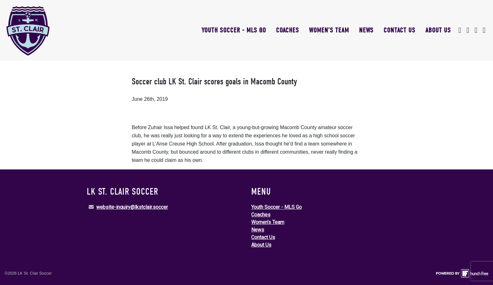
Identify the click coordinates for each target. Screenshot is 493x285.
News (366, 30)
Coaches (287, 30)
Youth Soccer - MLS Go (234, 30)
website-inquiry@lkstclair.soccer (132, 207)
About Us (438, 30)
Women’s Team (329, 30)
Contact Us (399, 30)
